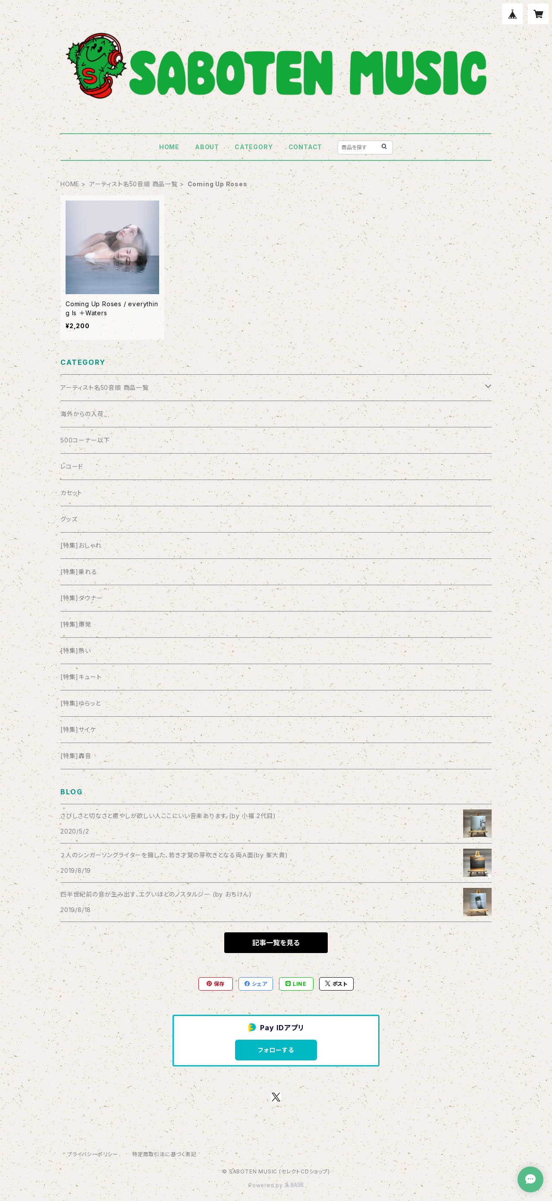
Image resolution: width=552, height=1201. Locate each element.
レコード (71, 466)
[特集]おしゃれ (80, 545)
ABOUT (207, 147)
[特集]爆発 (75, 624)
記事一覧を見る (276, 942)
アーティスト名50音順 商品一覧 (133, 184)
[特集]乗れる (78, 571)
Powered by (276, 1185)
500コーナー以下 (85, 440)
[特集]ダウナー (81, 598)
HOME (169, 147)
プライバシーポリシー (92, 1154)
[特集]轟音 (75, 755)
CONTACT (306, 147)
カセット (71, 492)
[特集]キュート (80, 676)
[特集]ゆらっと (80, 703)
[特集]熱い (75, 650)
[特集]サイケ (78, 729)
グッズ (68, 519)
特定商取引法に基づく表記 (164, 1154)
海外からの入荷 (82, 413)
